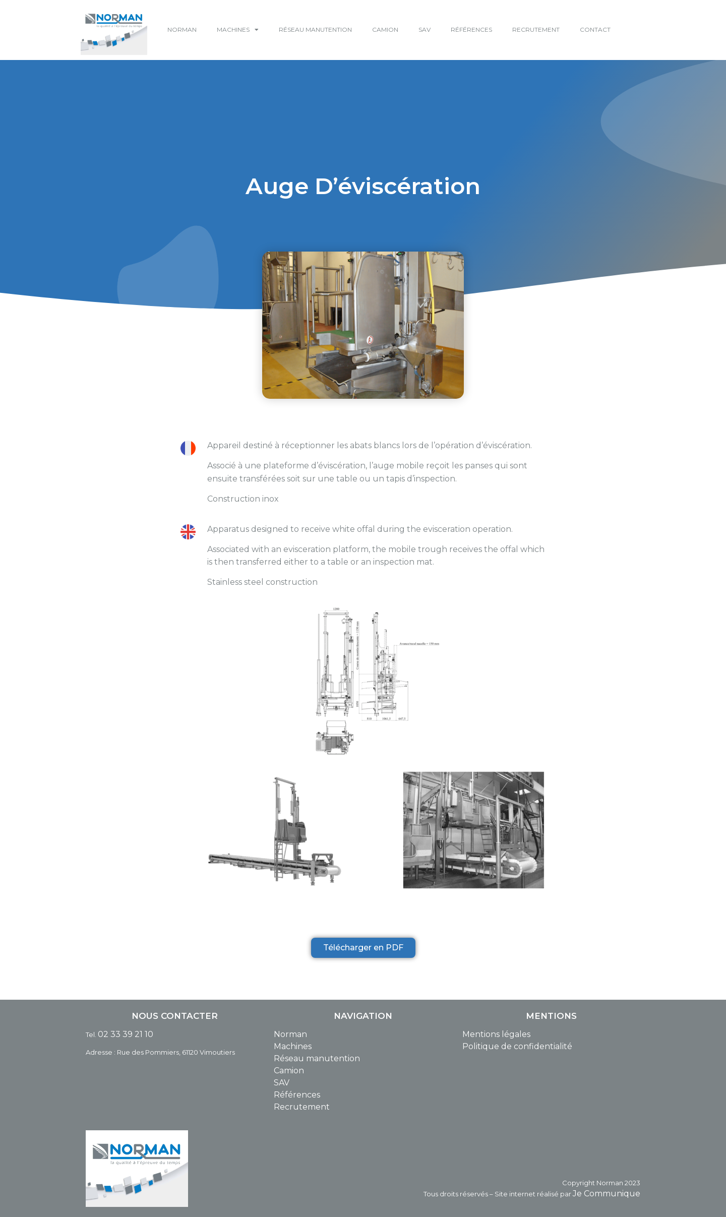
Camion (289, 1070)
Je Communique (606, 1193)
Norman (290, 1034)
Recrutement (302, 1107)
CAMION (385, 29)
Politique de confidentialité (517, 1046)
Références (297, 1095)
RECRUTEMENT (536, 29)
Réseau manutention (317, 1058)
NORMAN (182, 29)
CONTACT (595, 29)
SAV (424, 29)
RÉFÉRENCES (471, 29)
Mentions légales (496, 1034)
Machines (293, 1046)
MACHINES (238, 30)
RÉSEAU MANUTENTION (315, 29)
